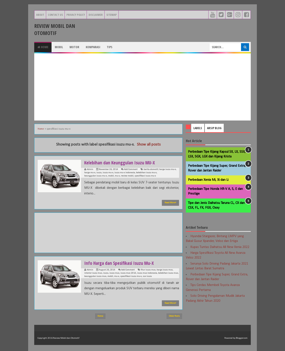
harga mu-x (89, 173)
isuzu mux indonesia (147, 273)
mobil (111, 176)
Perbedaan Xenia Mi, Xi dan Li (208, 180)
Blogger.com (242, 338)
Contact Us (55, 15)
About (40, 15)
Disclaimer (96, 15)
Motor (74, 47)
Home (42, 47)
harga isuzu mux (165, 270)
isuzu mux (114, 273)
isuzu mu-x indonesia (124, 173)
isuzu (99, 173)
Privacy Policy (75, 15)
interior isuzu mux (93, 273)
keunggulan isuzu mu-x (95, 176)
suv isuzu (147, 276)
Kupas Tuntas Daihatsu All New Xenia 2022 (219, 247)
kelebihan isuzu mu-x (146, 173)
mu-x (117, 176)
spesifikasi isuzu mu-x (145, 176)
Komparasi (93, 47)
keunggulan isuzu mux (95, 276)
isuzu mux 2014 (128, 273)
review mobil (127, 176)
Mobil (59, 47)
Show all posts (149, 145)
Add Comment (131, 169)
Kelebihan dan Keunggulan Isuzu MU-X (120, 162)
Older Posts (174, 316)
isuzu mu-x (108, 173)
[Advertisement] (142, 87)
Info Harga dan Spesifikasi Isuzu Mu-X (120, 263)
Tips (109, 47)
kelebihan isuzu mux (168, 273)
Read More (170, 202)
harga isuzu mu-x (167, 169)
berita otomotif (151, 169)
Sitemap (111, 15)
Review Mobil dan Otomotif (54, 29)
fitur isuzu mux (148, 270)
